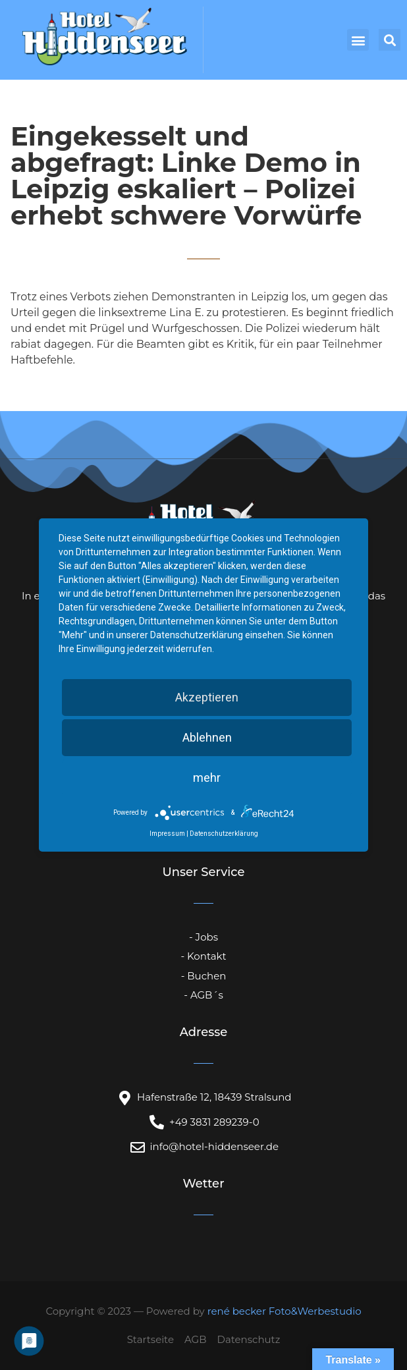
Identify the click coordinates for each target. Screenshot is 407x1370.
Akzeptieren (206, 697)
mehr (207, 777)
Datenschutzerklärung (224, 833)
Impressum (167, 833)
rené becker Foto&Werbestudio (284, 1311)
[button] (358, 40)
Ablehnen (207, 737)
